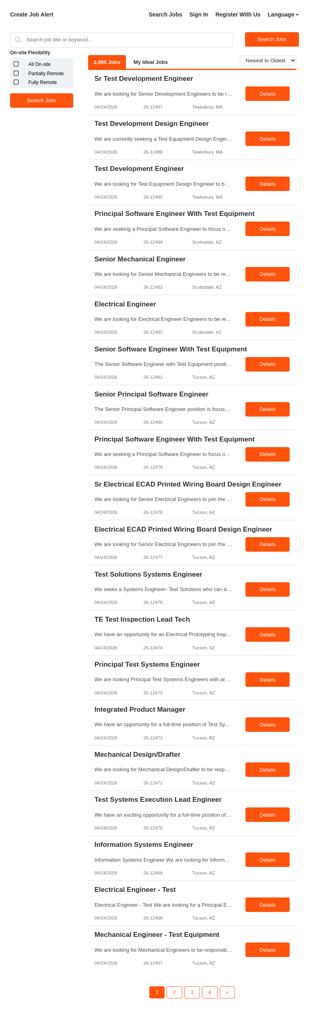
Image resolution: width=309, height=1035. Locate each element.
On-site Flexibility (30, 52)
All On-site (40, 64)
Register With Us (237, 14)
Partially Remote (46, 73)
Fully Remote (43, 82)
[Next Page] (227, 992)
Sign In (199, 14)
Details (268, 94)
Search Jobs (165, 14)
